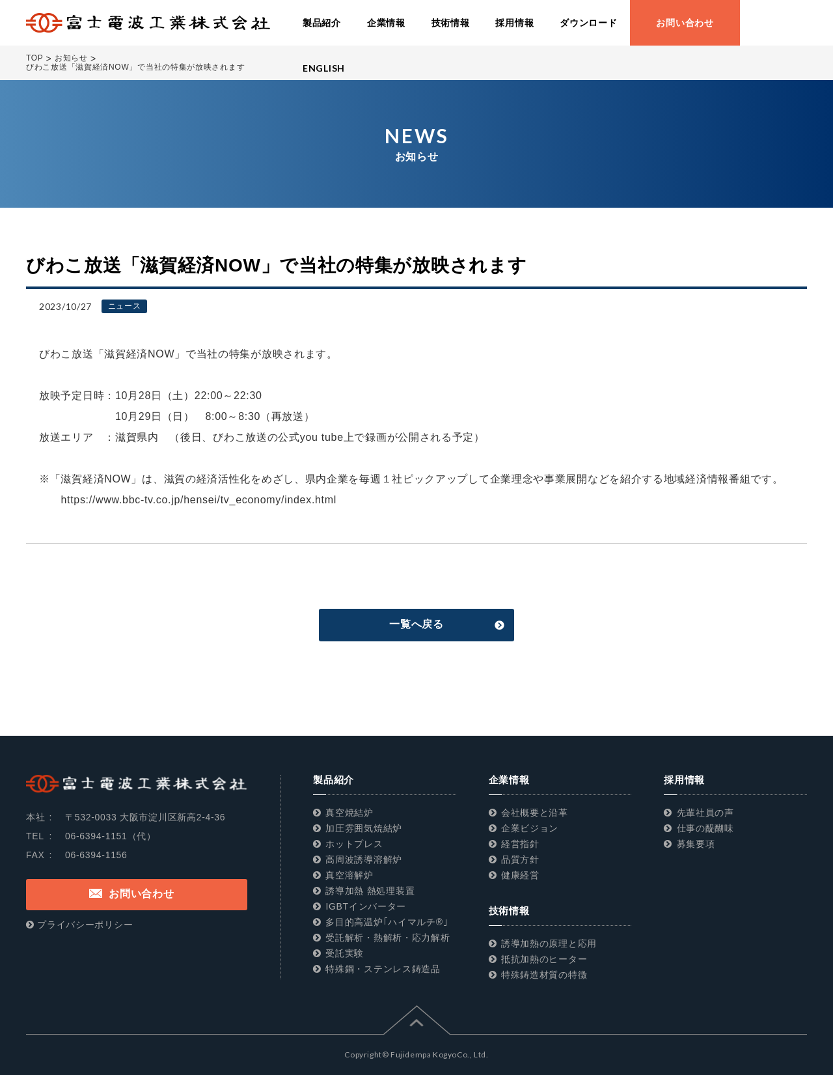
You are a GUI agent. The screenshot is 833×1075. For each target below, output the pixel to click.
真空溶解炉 (349, 875)
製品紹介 (333, 779)
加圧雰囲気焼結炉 (363, 828)
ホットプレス (354, 844)
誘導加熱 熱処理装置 (370, 891)
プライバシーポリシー (85, 924)
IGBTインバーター (365, 906)
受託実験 (344, 953)
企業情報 (509, 779)
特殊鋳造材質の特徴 (544, 975)
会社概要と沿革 (534, 812)
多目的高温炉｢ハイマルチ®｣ (386, 922)
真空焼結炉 (349, 812)
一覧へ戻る (416, 624)
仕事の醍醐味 (705, 828)
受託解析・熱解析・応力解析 (387, 937)
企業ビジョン (529, 828)
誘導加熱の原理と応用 (549, 943)
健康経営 (520, 875)
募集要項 (696, 844)
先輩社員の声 (705, 812)
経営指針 (520, 844)
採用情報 (684, 779)
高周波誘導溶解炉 (363, 859)
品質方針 (520, 859)
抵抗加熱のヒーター (544, 959)
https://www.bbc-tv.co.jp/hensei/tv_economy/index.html (187, 499)
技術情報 (509, 910)
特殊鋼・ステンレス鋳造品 (382, 969)
